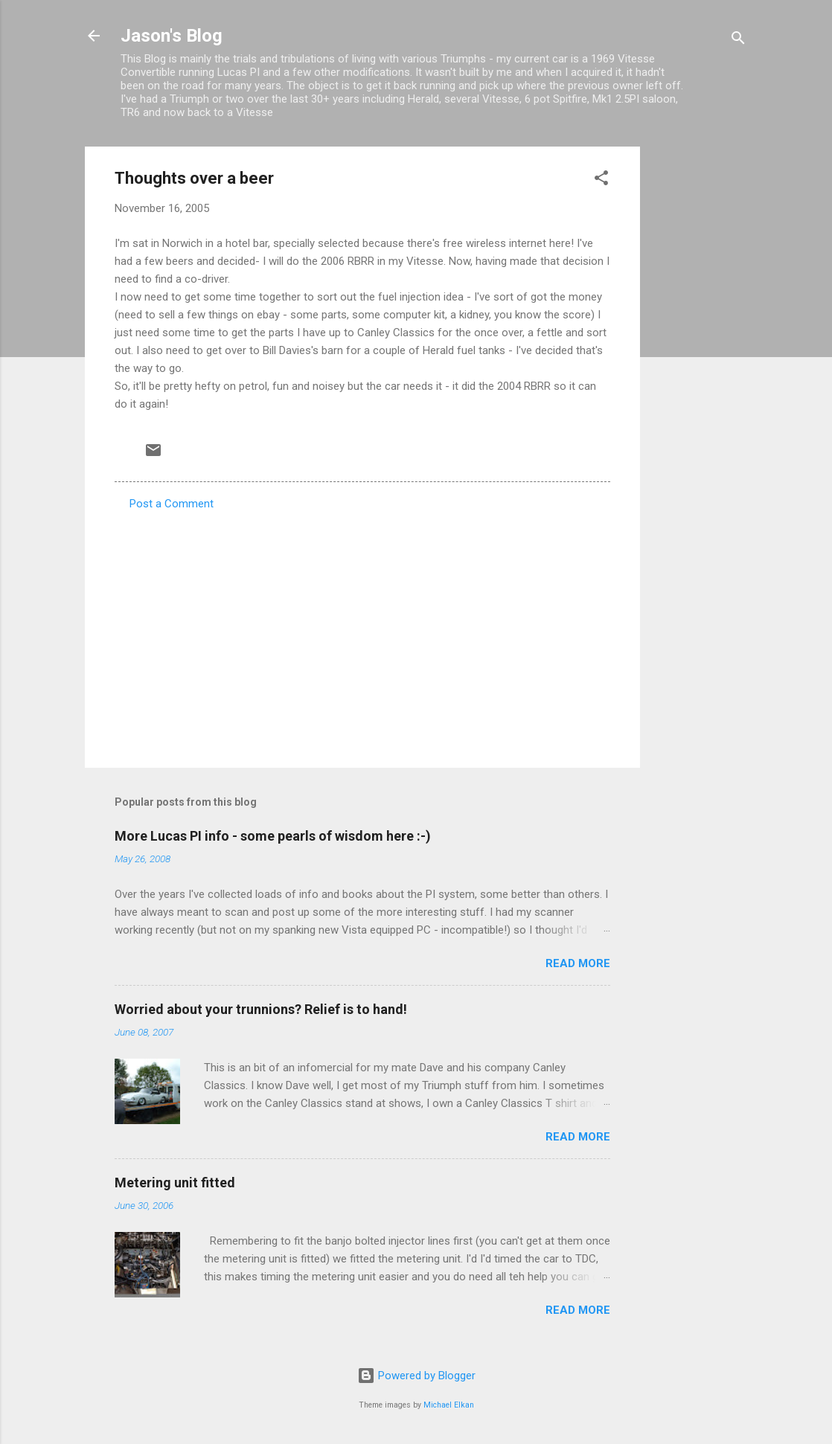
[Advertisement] (699, 370)
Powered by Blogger (416, 1375)
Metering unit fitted (175, 1182)
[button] (601, 180)
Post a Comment (171, 503)
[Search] (738, 40)
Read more (577, 963)
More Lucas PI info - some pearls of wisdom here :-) (273, 836)
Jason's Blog (172, 35)
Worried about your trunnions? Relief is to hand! (261, 1009)
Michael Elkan (448, 1405)
